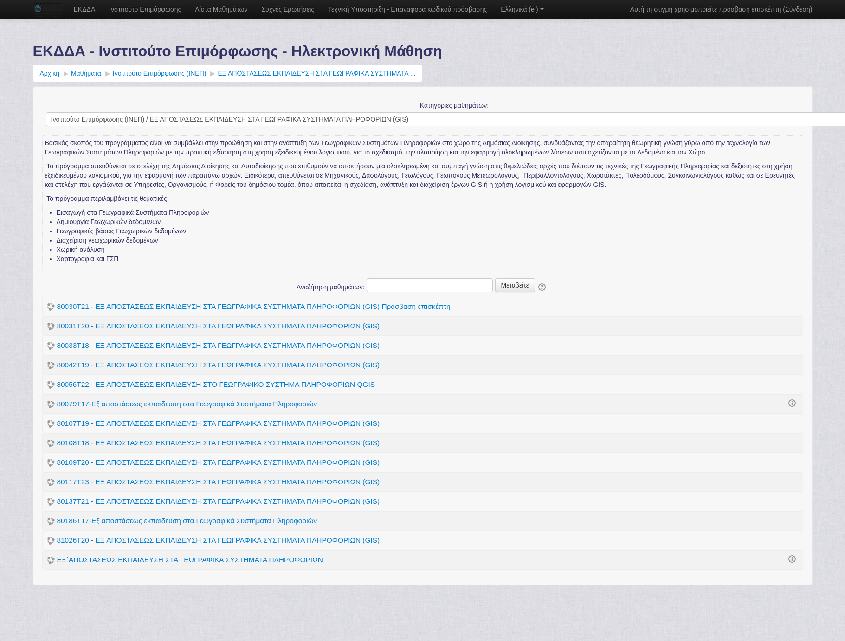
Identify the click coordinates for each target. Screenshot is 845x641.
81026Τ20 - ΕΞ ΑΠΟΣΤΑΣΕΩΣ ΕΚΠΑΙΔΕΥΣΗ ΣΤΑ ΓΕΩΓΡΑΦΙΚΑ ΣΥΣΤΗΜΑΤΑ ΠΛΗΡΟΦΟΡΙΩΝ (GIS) (218, 540)
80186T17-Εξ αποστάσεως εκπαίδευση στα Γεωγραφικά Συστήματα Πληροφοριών (187, 521)
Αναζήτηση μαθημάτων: (331, 287)
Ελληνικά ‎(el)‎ (522, 9)
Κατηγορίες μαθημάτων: (454, 105)
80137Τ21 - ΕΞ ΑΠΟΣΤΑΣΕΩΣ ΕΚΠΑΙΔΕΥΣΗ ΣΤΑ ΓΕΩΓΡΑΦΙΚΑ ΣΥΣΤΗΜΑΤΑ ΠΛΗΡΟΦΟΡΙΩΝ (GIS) (218, 501)
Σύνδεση (797, 9)
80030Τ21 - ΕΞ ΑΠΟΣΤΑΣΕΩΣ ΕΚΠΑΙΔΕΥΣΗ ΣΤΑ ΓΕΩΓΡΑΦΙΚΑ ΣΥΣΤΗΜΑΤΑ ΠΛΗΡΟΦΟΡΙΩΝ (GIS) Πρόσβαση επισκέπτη (254, 306)
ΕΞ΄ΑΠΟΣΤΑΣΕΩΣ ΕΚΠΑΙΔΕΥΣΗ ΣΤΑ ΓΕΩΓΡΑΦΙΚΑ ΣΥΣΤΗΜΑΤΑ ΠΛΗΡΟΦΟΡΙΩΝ (190, 560)
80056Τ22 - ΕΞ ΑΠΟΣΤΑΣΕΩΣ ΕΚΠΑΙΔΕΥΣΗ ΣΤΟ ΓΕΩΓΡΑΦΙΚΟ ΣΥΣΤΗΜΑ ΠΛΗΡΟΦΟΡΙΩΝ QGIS (216, 384)
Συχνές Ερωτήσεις (287, 9)
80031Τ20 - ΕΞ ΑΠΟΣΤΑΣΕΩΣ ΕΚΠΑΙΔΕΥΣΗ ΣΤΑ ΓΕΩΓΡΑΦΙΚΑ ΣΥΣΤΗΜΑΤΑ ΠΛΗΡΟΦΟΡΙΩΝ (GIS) (218, 326)
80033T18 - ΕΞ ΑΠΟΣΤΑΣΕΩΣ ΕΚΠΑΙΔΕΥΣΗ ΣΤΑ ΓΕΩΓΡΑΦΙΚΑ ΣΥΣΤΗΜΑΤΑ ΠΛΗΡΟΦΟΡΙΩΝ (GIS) (218, 345)
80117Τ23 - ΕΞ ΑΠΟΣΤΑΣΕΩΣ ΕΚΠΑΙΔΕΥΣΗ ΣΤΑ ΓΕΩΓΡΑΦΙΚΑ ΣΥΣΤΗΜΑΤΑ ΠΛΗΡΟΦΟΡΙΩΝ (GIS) (218, 482)
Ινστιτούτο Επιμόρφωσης (145, 9)
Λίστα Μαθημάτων (221, 9)
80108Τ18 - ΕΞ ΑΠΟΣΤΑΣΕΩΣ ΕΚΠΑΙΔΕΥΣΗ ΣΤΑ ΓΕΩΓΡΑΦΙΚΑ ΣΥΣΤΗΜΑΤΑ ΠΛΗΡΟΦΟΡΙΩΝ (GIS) (218, 443)
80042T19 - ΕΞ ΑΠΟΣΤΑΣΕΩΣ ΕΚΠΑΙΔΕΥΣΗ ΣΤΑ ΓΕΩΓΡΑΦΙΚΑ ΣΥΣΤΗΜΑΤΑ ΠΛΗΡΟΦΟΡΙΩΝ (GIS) (218, 365)
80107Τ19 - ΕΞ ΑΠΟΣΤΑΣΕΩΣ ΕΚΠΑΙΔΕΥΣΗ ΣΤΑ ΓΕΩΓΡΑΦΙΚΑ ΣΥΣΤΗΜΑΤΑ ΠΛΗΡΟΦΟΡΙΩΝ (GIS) (218, 423)
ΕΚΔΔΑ (85, 9)
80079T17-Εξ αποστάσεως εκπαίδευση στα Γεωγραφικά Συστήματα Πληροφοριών (187, 404)
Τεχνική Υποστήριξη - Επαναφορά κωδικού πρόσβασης (407, 9)
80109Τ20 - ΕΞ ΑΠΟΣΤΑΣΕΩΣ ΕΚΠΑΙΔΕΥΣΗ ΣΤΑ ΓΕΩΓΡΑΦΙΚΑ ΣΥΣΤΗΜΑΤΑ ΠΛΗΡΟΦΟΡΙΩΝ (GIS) (218, 462)
